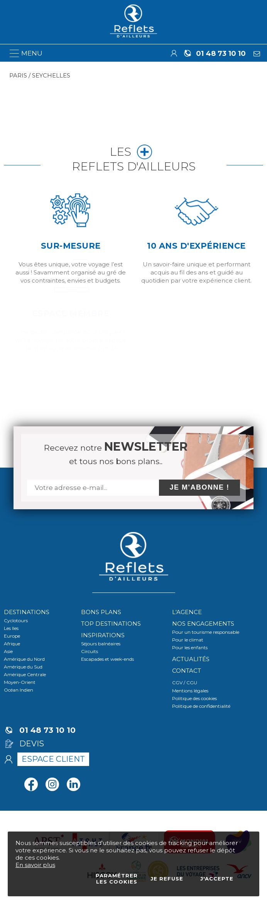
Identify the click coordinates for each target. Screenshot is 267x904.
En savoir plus (35, 865)
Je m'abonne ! (200, 487)
